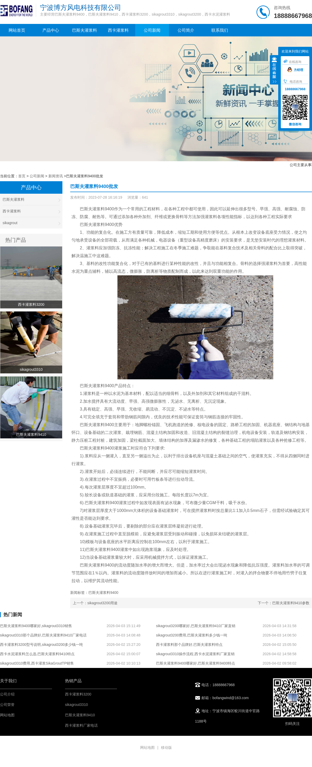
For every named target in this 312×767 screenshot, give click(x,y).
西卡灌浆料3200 (78, 694)
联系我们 (219, 30)
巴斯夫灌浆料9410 (80, 715)
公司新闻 (152, 30)
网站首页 (17, 30)
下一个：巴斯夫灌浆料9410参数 (283, 603)
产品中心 (50, 30)
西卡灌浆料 (118, 30)
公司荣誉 (7, 705)
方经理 (295, 70)
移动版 (166, 747)
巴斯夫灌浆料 (84, 30)
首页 (21, 176)
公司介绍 (7, 694)
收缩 (274, 70)
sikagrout (31, 223)
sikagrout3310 (76, 705)
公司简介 (186, 30)
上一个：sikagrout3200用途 (95, 603)
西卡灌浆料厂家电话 (81, 725)
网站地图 (7, 715)
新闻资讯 (55, 176)
